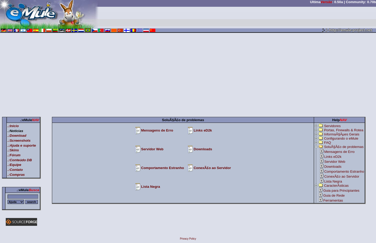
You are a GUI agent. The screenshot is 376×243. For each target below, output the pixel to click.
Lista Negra (150, 187)
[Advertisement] (188, 75)
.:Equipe (14, 165)
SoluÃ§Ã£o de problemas (343, 147)
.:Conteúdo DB (20, 160)
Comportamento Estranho (162, 168)
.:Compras (16, 175)
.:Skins (13, 150)
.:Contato (15, 170)
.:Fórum (14, 155)
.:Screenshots (19, 140)
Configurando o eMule (341, 138)
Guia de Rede (334, 195)
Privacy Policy (188, 238)
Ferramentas (333, 200)
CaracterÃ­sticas (336, 186)
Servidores (332, 126)
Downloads (202, 149)
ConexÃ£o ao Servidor (212, 168)
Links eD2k (202, 130)
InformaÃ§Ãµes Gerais (341, 134)
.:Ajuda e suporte (22, 145)
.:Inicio (13, 126)
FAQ (327, 143)
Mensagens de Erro (157, 130)
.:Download (17, 136)
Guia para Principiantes (341, 190)
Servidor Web (152, 149)
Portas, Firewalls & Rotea (343, 130)
